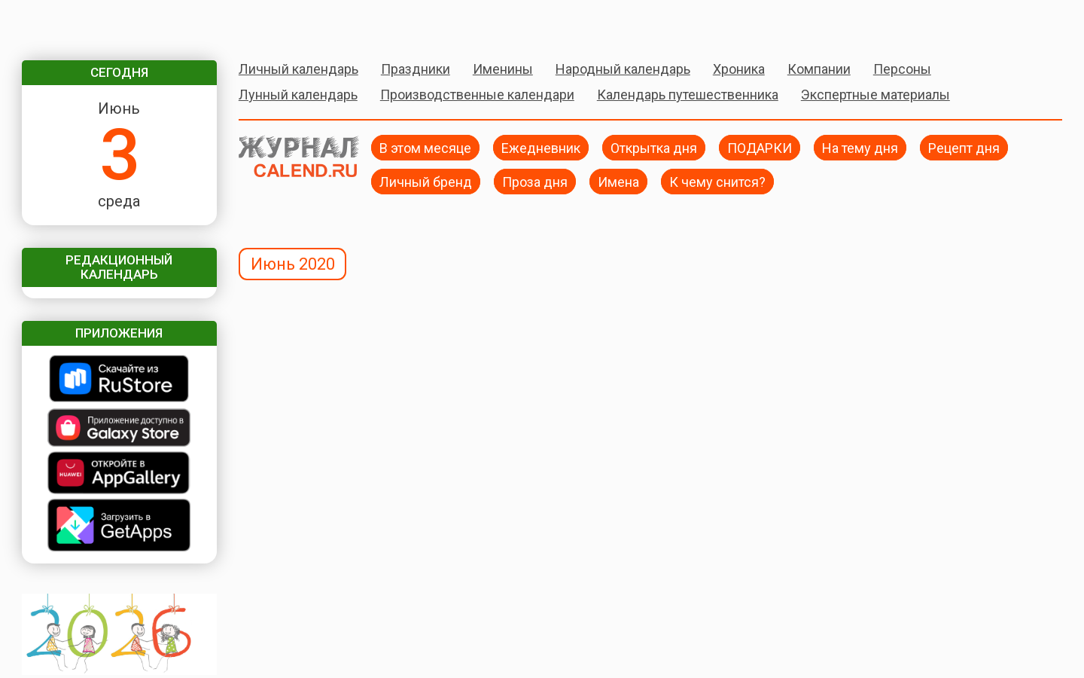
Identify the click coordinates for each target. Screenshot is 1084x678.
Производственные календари (477, 94)
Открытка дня (654, 147)
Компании (819, 69)
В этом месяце (425, 147)
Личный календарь (298, 69)
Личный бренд (425, 181)
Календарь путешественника (687, 94)
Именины (503, 69)
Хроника (739, 69)
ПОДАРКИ (759, 147)
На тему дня (860, 147)
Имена (618, 181)
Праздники (415, 69)
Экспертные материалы (875, 94)
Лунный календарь (298, 94)
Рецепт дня (964, 147)
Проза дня (535, 181)
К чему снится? (717, 181)
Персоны (902, 69)
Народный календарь (623, 69)
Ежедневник (540, 147)
